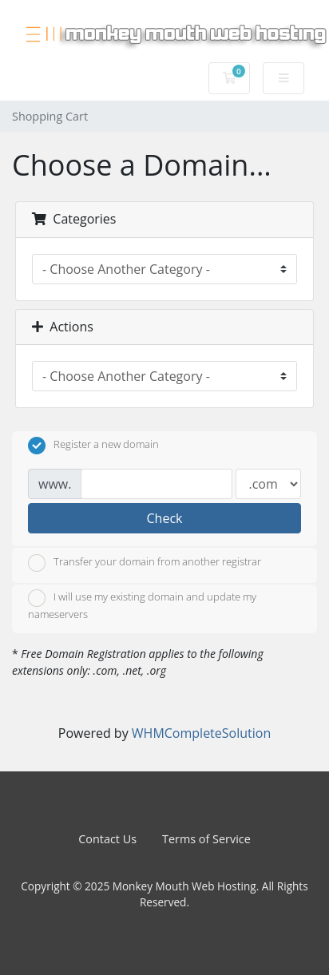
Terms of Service (206, 838)
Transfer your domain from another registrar (144, 563)
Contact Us (107, 838)
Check (165, 518)
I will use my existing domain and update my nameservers (142, 605)
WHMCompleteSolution (201, 733)
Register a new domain (93, 445)
